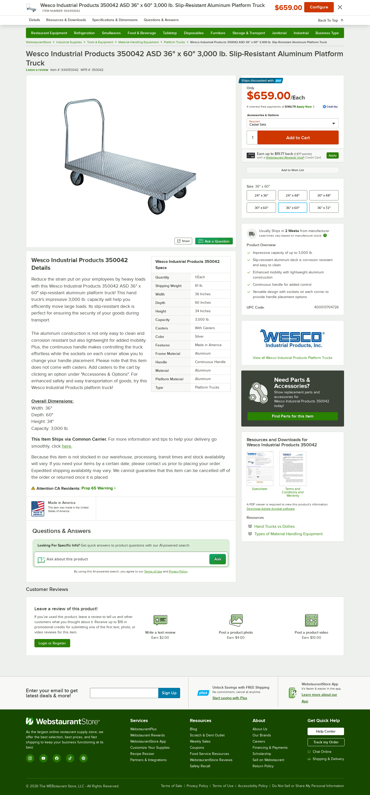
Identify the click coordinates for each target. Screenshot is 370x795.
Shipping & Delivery (326, 759)
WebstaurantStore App (148, 741)
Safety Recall (200, 766)
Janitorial (279, 33)
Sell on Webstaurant (268, 760)
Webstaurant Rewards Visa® (285, 157)
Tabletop (170, 33)
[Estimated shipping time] (325, 235)
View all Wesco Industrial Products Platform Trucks (292, 358)
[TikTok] (70, 758)
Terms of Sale (171, 786)
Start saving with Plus (229, 698)
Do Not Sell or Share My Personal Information (308, 786)
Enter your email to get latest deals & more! (52, 693)
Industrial (301, 33)
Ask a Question (214, 241)
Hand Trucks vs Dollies (290, 526)
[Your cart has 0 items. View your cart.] (336, 18)
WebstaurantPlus (143, 729)
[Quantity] (252, 137)
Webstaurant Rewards (147, 735)
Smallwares (111, 33)
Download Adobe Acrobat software (271, 509)
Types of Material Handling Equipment (296, 533)
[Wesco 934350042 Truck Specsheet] (260, 474)
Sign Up (169, 693)
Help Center (326, 731)
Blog (193, 729)
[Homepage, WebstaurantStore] (69, 18)
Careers (259, 741)
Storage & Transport (249, 33)
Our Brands (262, 735)
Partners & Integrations (148, 760)
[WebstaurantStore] (68, 721)
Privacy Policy (178, 571)
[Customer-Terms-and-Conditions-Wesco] (293, 474)
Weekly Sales (200, 741)
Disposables (194, 33)
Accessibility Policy (253, 786)
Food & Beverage (142, 33)
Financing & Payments (270, 748)
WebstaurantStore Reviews (211, 760)
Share (183, 241)
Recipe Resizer (142, 754)
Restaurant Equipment (49, 33)
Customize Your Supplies (150, 748)
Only (250, 88)
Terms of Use (153, 571)
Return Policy (263, 766)
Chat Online (319, 752)
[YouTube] (43, 758)
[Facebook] (57, 758)
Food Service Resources (209, 754)
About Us (260, 729)
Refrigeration (84, 33)
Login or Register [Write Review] (52, 643)
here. (67, 446)
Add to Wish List (292, 170)
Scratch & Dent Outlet (207, 735)
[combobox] (178, 18)
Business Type (327, 33)
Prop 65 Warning (97, 488)
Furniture (218, 33)
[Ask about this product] (131, 559)
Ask (217, 559)
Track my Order (326, 742)
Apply (334, 156)
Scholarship (262, 754)
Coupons (197, 748)
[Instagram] (30, 758)
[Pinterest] (83, 758)
